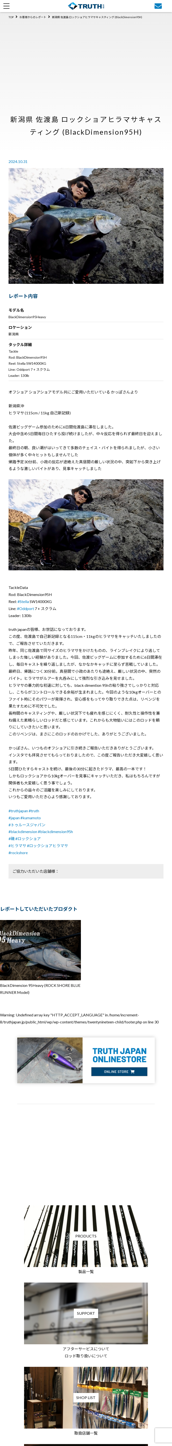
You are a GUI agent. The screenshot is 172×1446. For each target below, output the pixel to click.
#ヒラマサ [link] (17, 845)
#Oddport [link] (25, 608)
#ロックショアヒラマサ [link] (47, 845)
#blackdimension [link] (23, 831)
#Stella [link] (23, 601)
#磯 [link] (12, 838)
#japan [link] (14, 817)
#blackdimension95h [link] (55, 831)
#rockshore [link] (18, 852)
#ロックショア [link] (28, 838)
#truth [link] (34, 810)
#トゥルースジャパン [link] (27, 824)
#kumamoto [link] (30, 817)
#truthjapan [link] (18, 810)
